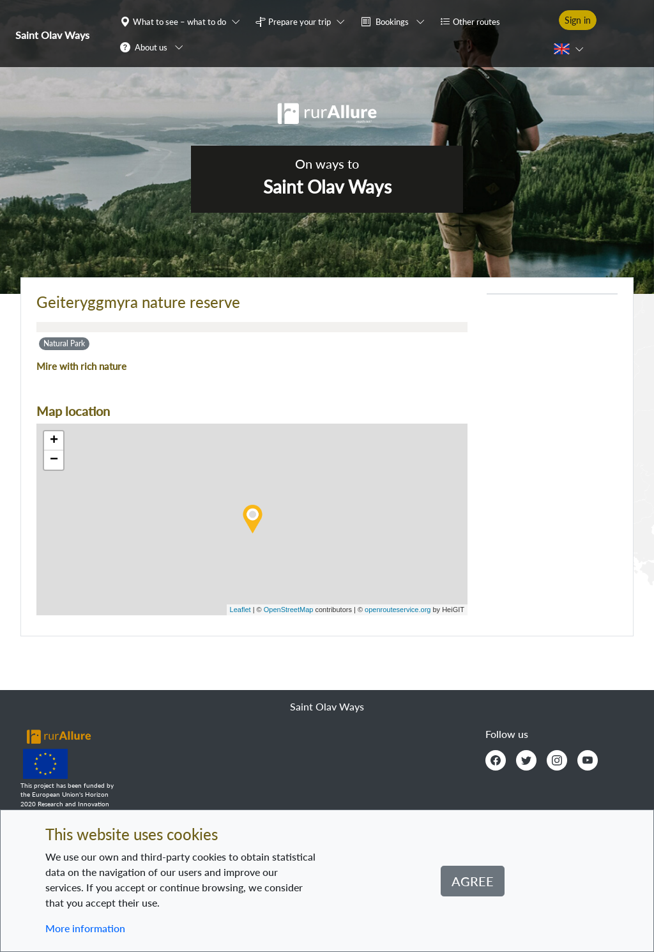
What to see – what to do (179, 22)
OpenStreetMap (289, 609)
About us (151, 47)
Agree (473, 881)
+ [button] (54, 440)
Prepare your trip (299, 22)
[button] (182, 21)
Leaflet (240, 609)
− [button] (54, 460)
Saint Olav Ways (52, 35)
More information (85, 928)
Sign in (578, 20)
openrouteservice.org (397, 609)
